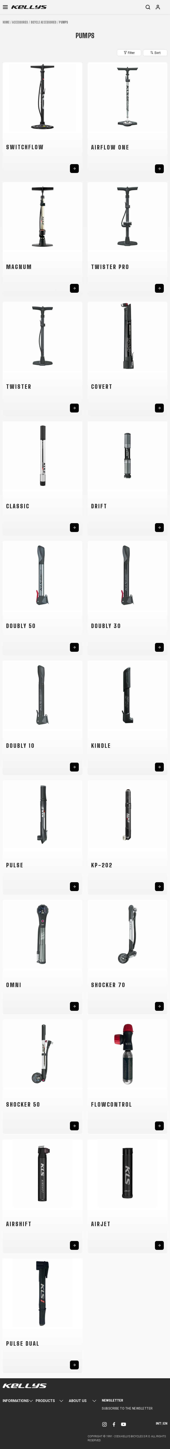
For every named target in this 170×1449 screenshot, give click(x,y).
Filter (129, 53)
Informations (16, 1401)
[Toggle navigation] (5, 7)
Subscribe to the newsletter (127, 1408)
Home (6, 22)
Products (45, 1401)
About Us (78, 1401)
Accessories (20, 22)
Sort (155, 53)
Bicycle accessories (44, 22)
